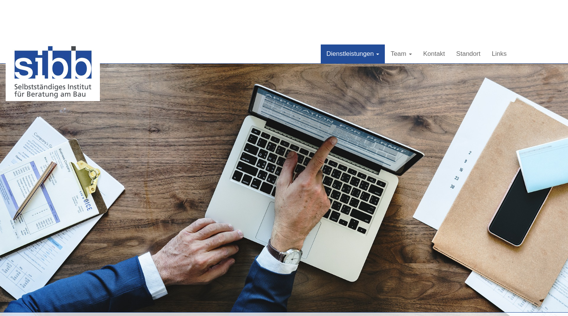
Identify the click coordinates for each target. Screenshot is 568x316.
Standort (468, 9)
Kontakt (434, 9)
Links (499, 9)
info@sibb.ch (439, 303)
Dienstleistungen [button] (352, 9)
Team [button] (401, 9)
